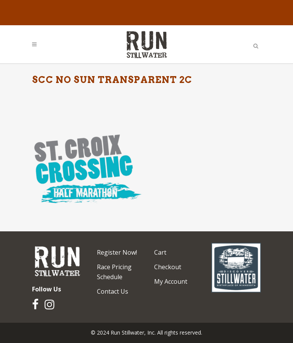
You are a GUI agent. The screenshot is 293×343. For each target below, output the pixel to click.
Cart (160, 252)
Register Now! (117, 252)
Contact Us (112, 291)
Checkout (167, 267)
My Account (170, 281)
